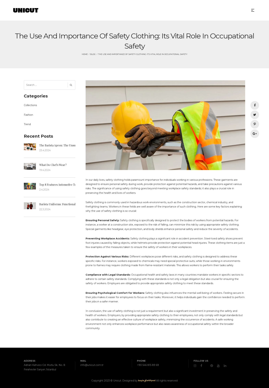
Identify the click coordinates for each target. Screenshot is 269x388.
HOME (85, 54)
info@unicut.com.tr (91, 365)
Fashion (28, 114)
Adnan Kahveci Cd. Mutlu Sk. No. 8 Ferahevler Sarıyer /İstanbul (44, 367)
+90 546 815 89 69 (148, 365)
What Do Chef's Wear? (53, 165)
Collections (30, 105)
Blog (93, 54)
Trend (27, 124)
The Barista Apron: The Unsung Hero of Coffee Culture (73, 145)
